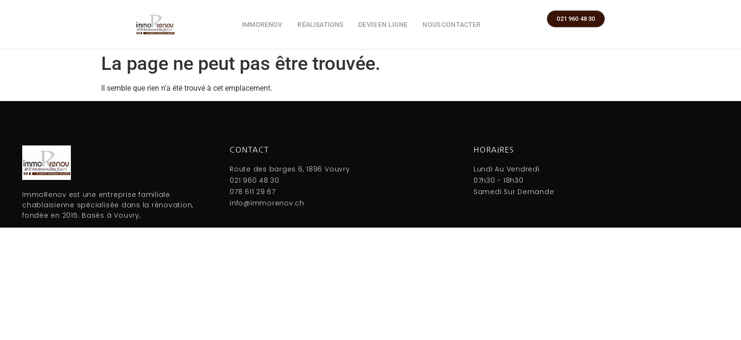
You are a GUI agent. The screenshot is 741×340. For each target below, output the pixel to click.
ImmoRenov (262, 24)
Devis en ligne (382, 24)
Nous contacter (451, 24)
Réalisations (320, 24)
